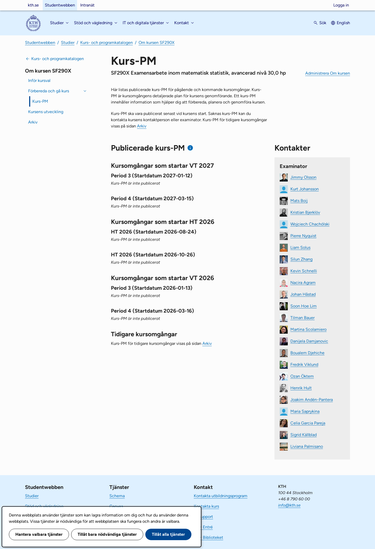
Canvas (116, 506)
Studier (67, 42)
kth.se (33, 5)
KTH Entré (203, 527)
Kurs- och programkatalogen (106, 42)
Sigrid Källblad (303, 434)
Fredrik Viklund (304, 364)
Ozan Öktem (302, 375)
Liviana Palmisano (306, 446)
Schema (117, 495)
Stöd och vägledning (44, 506)
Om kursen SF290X (156, 42)
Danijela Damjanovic (309, 340)
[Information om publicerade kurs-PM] (190, 148)
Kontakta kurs (206, 506)
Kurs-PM (40, 101)
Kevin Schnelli (303, 270)
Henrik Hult (301, 387)
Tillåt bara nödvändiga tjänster (107, 534)
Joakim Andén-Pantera (311, 399)
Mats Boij (299, 200)
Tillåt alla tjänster (168, 534)
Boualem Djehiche (307, 352)
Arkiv (33, 122)
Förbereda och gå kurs (48, 90)
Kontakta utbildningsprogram (220, 495)
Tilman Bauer (302, 317)
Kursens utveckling (45, 111)
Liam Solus (300, 247)
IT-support (203, 516)
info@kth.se (289, 505)
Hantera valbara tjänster (39, 534)
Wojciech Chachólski (309, 223)
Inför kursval (39, 80)
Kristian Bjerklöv (305, 212)
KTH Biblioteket (208, 537)
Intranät (87, 5)
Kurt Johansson (304, 188)
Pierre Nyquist (303, 235)
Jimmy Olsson (303, 177)
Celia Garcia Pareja (307, 422)
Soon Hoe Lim (303, 305)
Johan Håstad (303, 294)
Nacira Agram (303, 282)
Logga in (341, 5)
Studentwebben (60, 5)
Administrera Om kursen (327, 73)
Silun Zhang (301, 258)
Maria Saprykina (305, 411)
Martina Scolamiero (308, 329)
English (343, 22)
